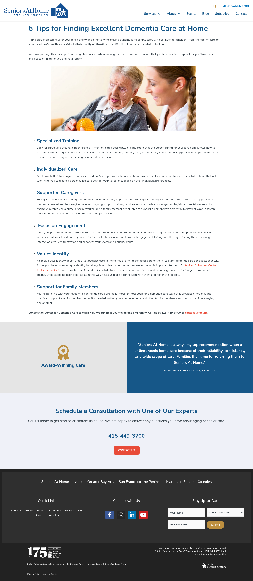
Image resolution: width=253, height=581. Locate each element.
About (173, 13)
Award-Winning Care (63, 365)
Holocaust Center (94, 564)
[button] (215, 6)
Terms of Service (50, 574)
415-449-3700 (126, 436)
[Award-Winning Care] (63, 352)
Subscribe (222, 14)
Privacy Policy (33, 574)
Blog (205, 14)
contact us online (196, 313)
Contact (241, 14)
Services (152, 13)
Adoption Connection (44, 564)
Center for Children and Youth (70, 564)
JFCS (29, 564)
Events (191, 14)
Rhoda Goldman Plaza (115, 564)
